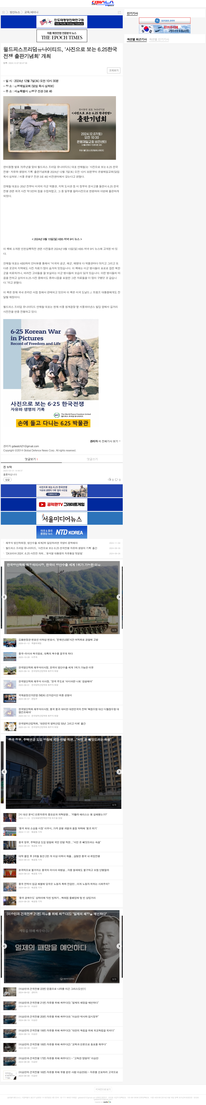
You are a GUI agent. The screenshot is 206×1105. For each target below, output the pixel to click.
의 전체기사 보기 (104, 441)
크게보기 (114, 70)
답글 (7, 479)
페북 (6, 70)
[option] (62, 597)
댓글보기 (31, 459)
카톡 (19, 70)
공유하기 (119, 12)
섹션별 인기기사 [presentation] (159, 39)
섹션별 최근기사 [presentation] (137, 39)
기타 (25, 70)
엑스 (12, 70)
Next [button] (119, 597)
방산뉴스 (15, 12)
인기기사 (132, 13)
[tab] (137, 39)
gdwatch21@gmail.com (25, 446)
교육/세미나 (31, 12)
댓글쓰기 (92, 459)
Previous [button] (4, 597)
